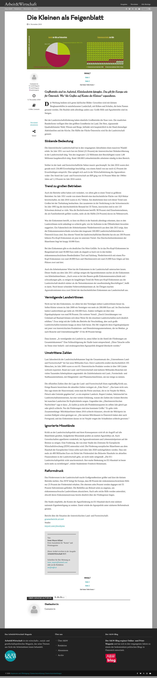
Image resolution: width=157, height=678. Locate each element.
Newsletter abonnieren (34, 124)
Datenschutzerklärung (37, 673)
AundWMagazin (34, 86)
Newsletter (134, 4)
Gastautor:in (34, 84)
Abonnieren (27, 9)
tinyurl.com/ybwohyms (55, 526)
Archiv (35, 9)
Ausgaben (123, 4)
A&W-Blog (114, 640)
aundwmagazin (35, 90)
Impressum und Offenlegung (20, 673)
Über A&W (8, 9)
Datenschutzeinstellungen (53, 673)
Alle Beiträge (146, 4)
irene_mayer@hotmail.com (57, 562)
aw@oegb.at (52, 567)
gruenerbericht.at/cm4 (54, 519)
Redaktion (17, 9)
